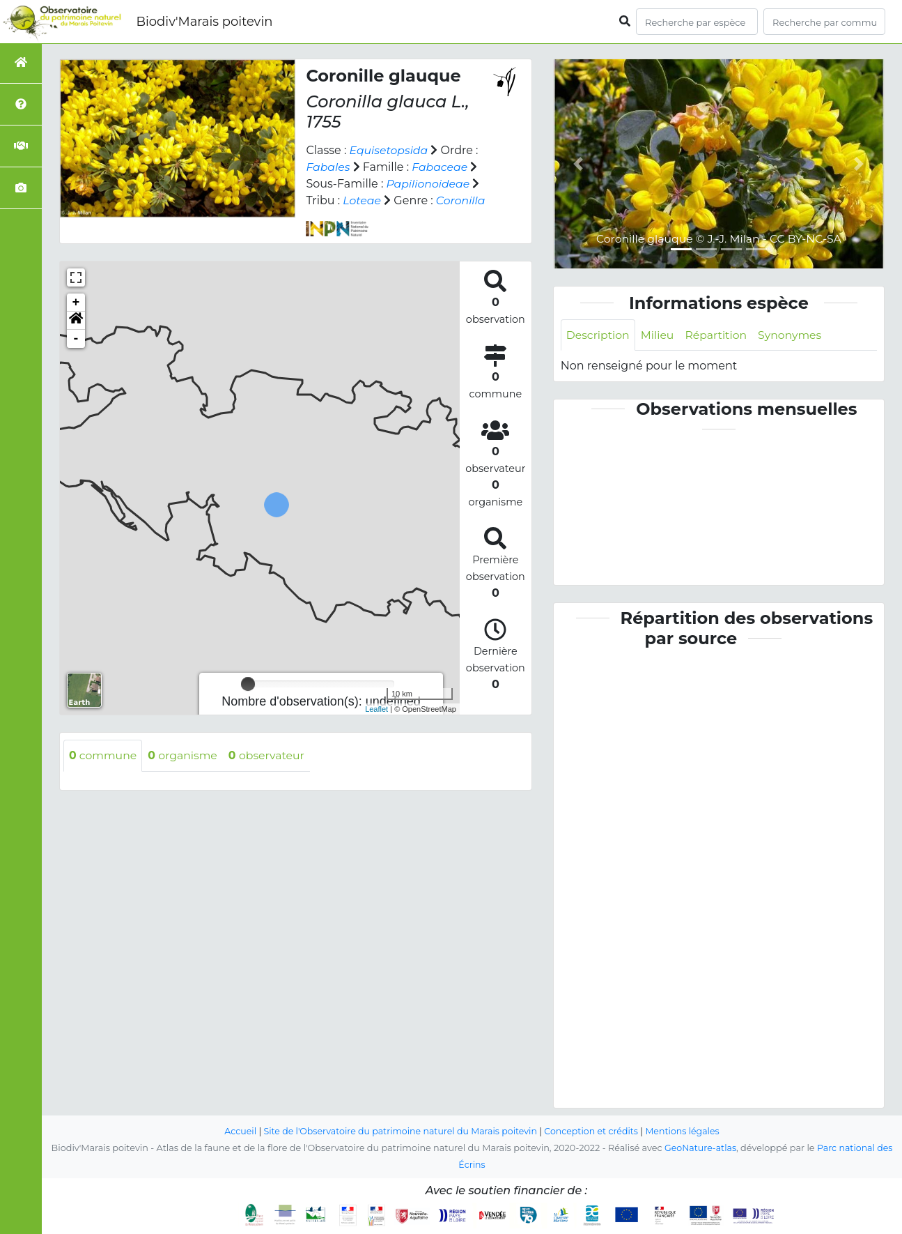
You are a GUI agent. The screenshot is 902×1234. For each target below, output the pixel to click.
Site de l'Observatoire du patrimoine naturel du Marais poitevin (399, 1131)
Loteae (362, 200)
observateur (270, 755)
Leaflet (376, 709)
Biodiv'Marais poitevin (204, 21)
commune (103, 755)
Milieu (659, 335)
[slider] (248, 684)
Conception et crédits (593, 1131)
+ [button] (76, 302)
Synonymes (793, 335)
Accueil (236, 1131)
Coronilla (462, 200)
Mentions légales (686, 1131)
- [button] (76, 338)
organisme (184, 755)
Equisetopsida (390, 150)
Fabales (328, 167)
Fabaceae (441, 167)
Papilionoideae (428, 183)
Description (598, 335)
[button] (76, 321)
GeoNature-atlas (699, 1148)
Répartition (718, 335)
